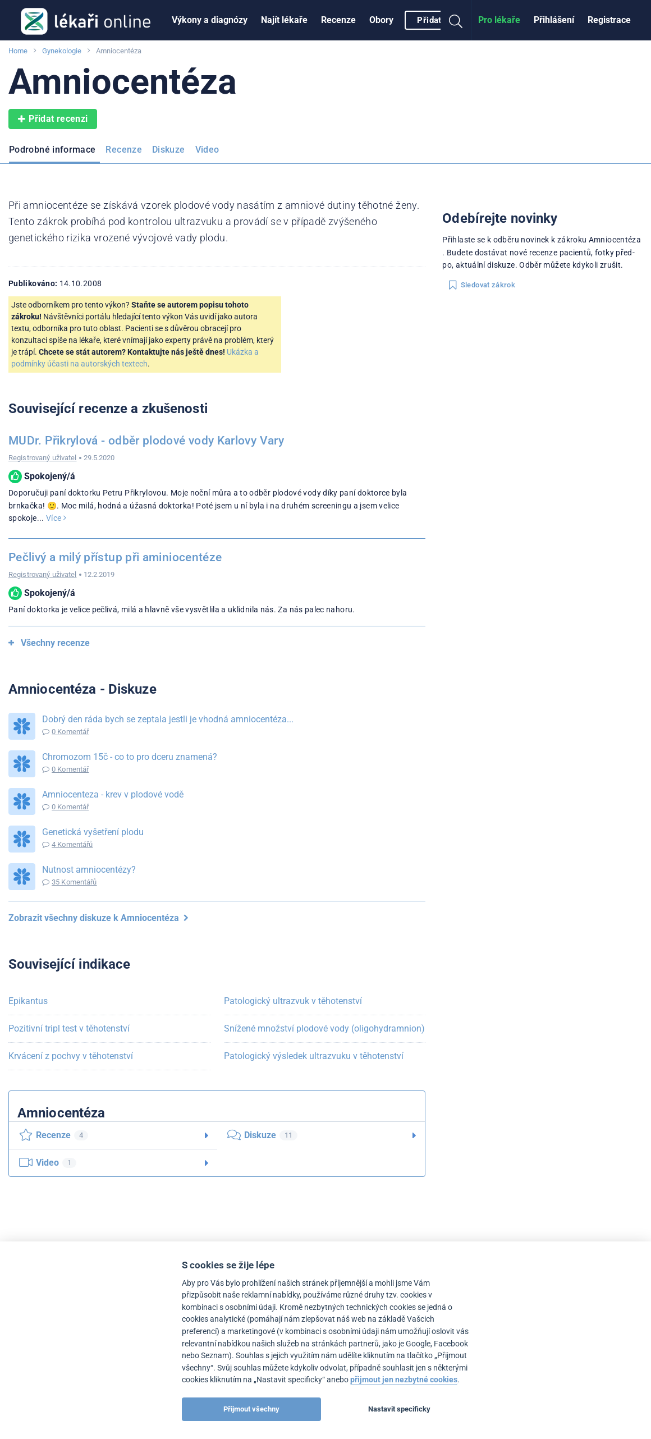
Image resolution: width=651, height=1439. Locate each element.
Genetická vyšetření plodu (93, 832)
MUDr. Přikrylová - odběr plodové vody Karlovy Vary (146, 440)
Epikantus (28, 1001)
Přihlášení (554, 20)
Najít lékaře (284, 20)
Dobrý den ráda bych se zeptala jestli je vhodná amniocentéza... (168, 719)
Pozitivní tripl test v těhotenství (69, 1028)
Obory (381, 20)
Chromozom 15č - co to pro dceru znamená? (129, 756)
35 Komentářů (74, 882)
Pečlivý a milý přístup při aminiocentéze (115, 557)
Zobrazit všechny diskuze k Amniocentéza (98, 918)
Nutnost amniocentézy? (89, 869)
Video (207, 149)
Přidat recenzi (53, 119)
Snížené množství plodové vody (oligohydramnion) (324, 1028)
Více (56, 518)
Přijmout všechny (251, 1409)
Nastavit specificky (399, 1409)
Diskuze (168, 149)
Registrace (609, 20)
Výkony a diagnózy (209, 20)
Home (17, 51)
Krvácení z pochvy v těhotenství (70, 1056)
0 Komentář (70, 731)
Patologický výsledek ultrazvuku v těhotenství (314, 1056)
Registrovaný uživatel (42, 457)
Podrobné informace (52, 149)
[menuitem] (209, 20)
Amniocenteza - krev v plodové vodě (113, 794)
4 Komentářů (72, 844)
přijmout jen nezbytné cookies (403, 1380)
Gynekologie (61, 51)
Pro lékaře (499, 20)
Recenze (338, 20)
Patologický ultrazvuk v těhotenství (293, 1001)
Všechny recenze (49, 643)
